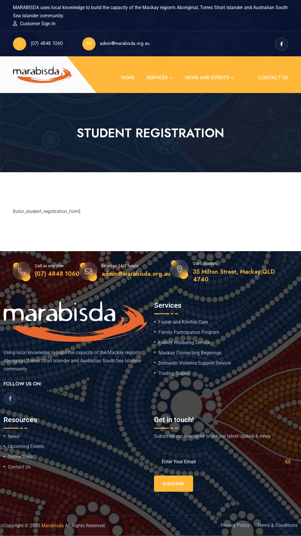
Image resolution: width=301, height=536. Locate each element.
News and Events (207, 77)
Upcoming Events (26, 446)
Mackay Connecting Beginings (189, 353)
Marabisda (52, 525)
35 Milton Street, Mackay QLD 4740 (234, 275)
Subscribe (174, 484)
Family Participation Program (188, 332)
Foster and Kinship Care (183, 322)
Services (157, 77)
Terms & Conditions (277, 525)
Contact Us (273, 77)
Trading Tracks (173, 373)
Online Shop (20, 456)
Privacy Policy (235, 525)
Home (128, 77)
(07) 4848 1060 (38, 43)
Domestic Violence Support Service (194, 363)
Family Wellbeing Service (184, 342)
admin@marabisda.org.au (116, 43)
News (13, 436)
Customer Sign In (38, 23)
